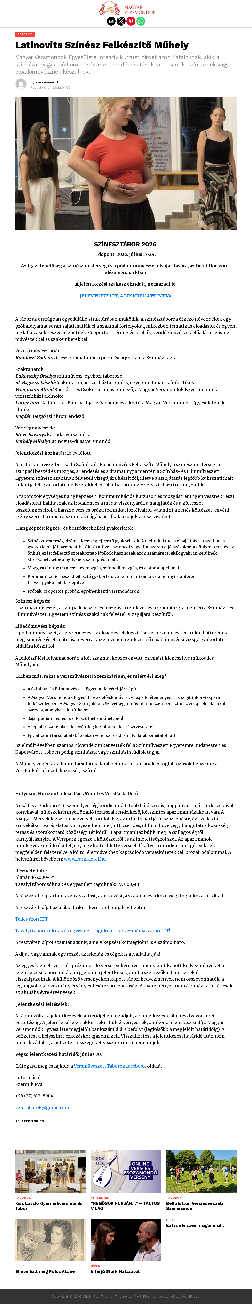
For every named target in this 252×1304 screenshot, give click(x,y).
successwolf (47, 82)
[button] (19, 6)
